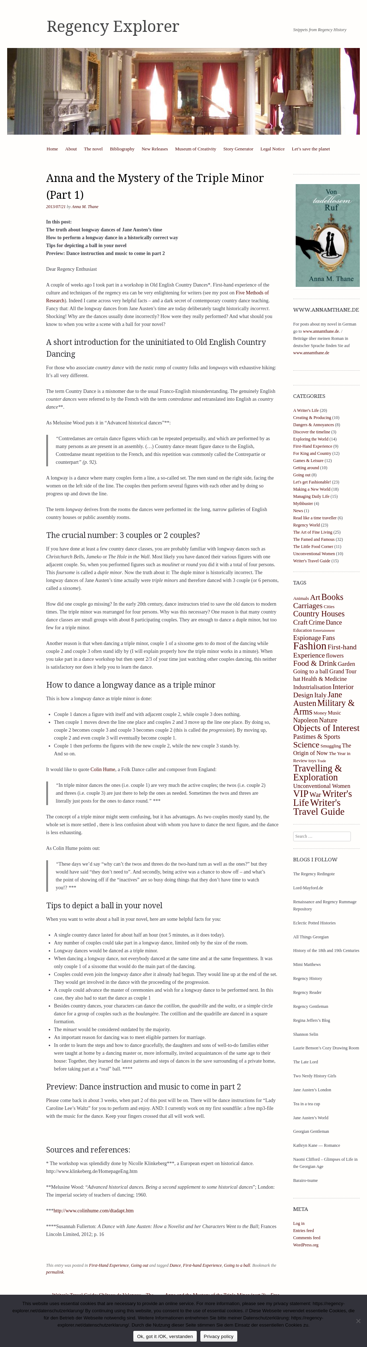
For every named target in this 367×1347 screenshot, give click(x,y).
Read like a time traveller (315, 517)
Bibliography (122, 148)
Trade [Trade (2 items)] (321, 761)
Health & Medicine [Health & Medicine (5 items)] (324, 678)
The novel (93, 148)
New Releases (155, 148)
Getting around (306, 467)
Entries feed (303, 1230)
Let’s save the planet (311, 148)
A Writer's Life (306, 410)
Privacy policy (219, 1336)
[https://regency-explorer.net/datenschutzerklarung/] (358, 1320)
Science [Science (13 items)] (306, 744)
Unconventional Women (314, 553)
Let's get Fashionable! (312, 482)
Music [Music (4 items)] (334, 713)
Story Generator (238, 148)
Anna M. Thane (85, 206)
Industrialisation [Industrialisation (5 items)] (312, 687)
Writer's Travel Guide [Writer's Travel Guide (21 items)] (318, 807)
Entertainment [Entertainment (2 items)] (324, 630)
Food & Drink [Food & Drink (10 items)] (315, 663)
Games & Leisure (308, 460)
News (298, 510)
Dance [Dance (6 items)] (334, 622)
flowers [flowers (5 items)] (335, 655)
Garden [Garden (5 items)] (346, 663)
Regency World (306, 525)
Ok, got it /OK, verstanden (165, 1336)
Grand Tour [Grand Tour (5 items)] (343, 671)
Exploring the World (310, 439)
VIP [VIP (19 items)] (301, 793)
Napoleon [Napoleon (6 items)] (305, 720)
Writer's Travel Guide (311, 560)
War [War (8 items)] (315, 794)
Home (52, 148)
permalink (55, 1272)
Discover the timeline (311, 431)
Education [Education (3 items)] (302, 630)
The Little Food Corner (313, 546)
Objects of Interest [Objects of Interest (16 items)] (326, 728)
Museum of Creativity (195, 148)
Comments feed (306, 1237)
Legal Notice (273, 148)
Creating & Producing (312, 417)
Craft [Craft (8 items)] (300, 622)
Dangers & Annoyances (313, 424)
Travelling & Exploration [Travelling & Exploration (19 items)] (317, 773)
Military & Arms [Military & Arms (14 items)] (323, 707)
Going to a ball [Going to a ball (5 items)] (310, 671)
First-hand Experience (202, 1265)
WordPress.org (305, 1244)
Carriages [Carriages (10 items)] (308, 605)
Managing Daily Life (311, 496)
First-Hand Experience (109, 1265)
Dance (175, 1265)
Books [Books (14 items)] (332, 597)
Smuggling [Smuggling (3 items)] (330, 746)
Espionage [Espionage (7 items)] (307, 637)
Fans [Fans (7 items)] (328, 637)
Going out (139, 1265)
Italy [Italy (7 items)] (320, 695)
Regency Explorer (113, 26)
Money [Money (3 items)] (320, 713)
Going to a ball (237, 1265)
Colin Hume (103, 769)
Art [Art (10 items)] (315, 597)
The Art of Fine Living (312, 532)
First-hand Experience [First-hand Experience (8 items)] (325, 651)
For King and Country (312, 453)
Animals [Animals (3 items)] (301, 598)
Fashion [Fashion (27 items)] (310, 645)
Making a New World (311, 489)
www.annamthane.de (321, 331)
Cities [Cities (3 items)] (329, 606)
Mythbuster (303, 503)
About (71, 148)
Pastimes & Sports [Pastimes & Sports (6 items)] (316, 736)
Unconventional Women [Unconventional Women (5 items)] (321, 786)
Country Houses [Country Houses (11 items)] (319, 613)
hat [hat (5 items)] (296, 678)
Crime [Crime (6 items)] (316, 622)
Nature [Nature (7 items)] (328, 720)
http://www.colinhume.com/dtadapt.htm (94, 1210)
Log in (299, 1223)
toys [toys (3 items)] (312, 760)
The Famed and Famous (314, 539)
